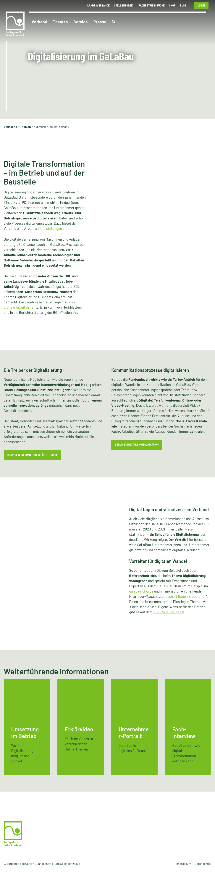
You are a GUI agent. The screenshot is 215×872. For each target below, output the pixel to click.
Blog (183, 5)
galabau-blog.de (141, 591)
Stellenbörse (123, 5)
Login (201, 5)
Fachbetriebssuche (152, 5)
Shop (172, 5)
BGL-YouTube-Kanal (168, 612)
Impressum (183, 863)
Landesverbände (98, 5)
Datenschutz (203, 863)
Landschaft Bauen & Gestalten (183, 596)
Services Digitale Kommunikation (137, 444)
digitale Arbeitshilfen (19, 307)
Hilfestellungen (50, 228)
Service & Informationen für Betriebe (32, 455)
